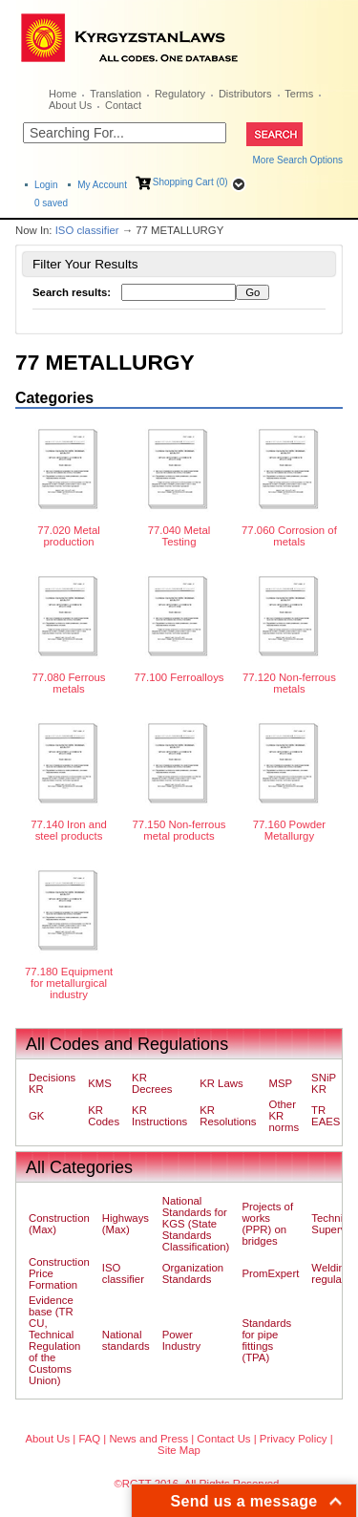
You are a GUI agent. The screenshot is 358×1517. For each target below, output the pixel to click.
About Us (70, 105)
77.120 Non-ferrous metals (289, 683)
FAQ (89, 1438)
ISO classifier (87, 230)
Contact (123, 105)
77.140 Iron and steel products (69, 830)
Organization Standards (192, 1273)
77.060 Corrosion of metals (289, 535)
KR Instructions (159, 1115)
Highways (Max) (125, 1223)
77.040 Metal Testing (179, 535)
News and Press (148, 1438)
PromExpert (270, 1273)
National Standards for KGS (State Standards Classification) (196, 1223)
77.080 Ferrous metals (68, 683)
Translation (115, 93)
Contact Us (223, 1438)
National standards (126, 1340)
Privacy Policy (293, 1438)
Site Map (179, 1450)
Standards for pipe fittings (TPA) (266, 1340)
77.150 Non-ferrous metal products (179, 830)
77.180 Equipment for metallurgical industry (69, 983)
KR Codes (103, 1115)
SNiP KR (323, 1083)
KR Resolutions (228, 1115)
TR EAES (325, 1115)
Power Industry (181, 1340)
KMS (100, 1083)
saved (51, 203)
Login (45, 185)
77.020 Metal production (68, 535)
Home (62, 93)
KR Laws (221, 1083)
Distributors (245, 93)
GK (36, 1116)
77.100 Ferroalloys (178, 677)
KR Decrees (152, 1083)
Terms (298, 93)
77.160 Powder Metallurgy (289, 830)
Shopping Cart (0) (190, 182)
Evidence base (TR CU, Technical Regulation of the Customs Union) (54, 1340)
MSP (281, 1083)
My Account (102, 185)
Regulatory (180, 93)
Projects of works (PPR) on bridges (267, 1224)
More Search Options (298, 160)
